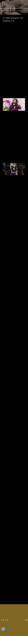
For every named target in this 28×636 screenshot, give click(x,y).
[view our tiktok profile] (7, 620)
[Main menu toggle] (25, 4)
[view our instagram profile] (3, 620)
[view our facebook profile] (1, 620)
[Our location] (27, 620)
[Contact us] (25, 620)
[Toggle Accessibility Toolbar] (3, 629)
